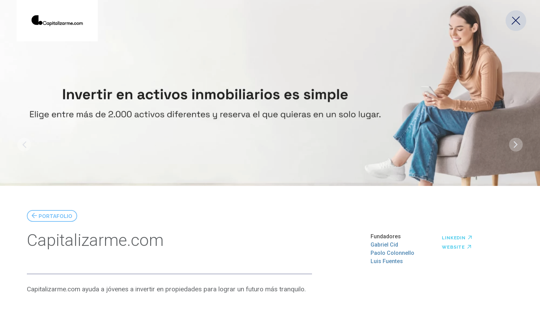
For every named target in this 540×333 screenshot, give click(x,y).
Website (456, 246)
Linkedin (457, 237)
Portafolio (55, 215)
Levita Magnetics (516, 145)
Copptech (24, 145)
